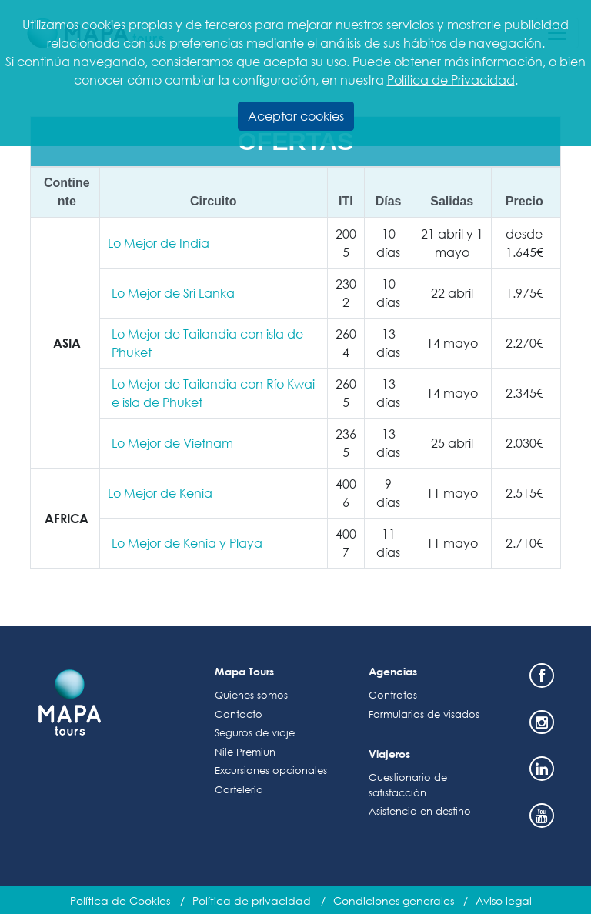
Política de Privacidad (451, 80)
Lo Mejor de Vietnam (172, 443)
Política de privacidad (251, 900)
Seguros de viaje (255, 732)
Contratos (393, 695)
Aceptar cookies (296, 116)
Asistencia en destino (420, 811)
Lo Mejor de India (158, 243)
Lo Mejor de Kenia (160, 493)
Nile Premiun (245, 752)
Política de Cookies (120, 900)
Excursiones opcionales (271, 770)
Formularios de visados (424, 714)
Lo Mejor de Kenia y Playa (187, 543)
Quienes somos (251, 695)
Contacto (238, 714)
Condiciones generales (393, 900)
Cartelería (239, 789)
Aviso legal (504, 900)
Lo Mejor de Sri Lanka (173, 293)
